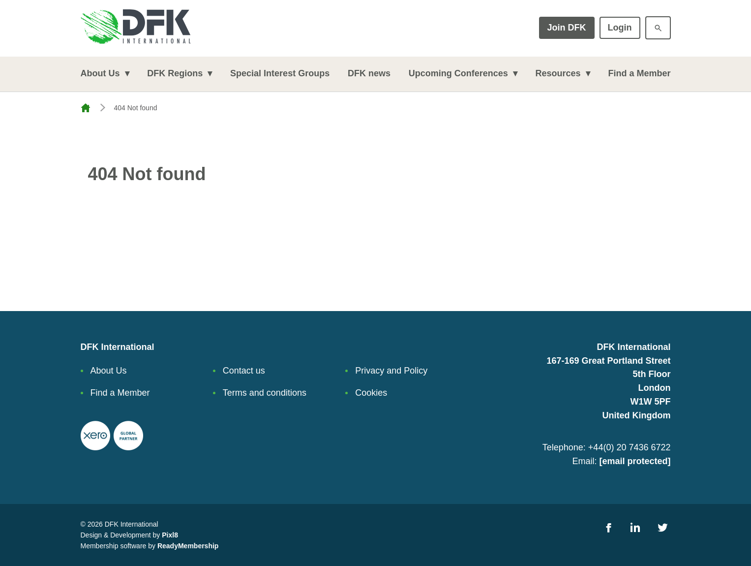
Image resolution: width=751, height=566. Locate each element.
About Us (100, 73)
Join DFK (566, 27)
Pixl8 (170, 535)
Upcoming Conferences (458, 73)
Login (620, 27)
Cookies (371, 393)
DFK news (369, 73)
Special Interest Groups (280, 73)
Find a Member (639, 73)
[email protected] (634, 461)
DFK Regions (175, 73)
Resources (558, 73)
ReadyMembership (187, 546)
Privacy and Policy (391, 371)
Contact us (244, 371)
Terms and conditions (264, 393)
